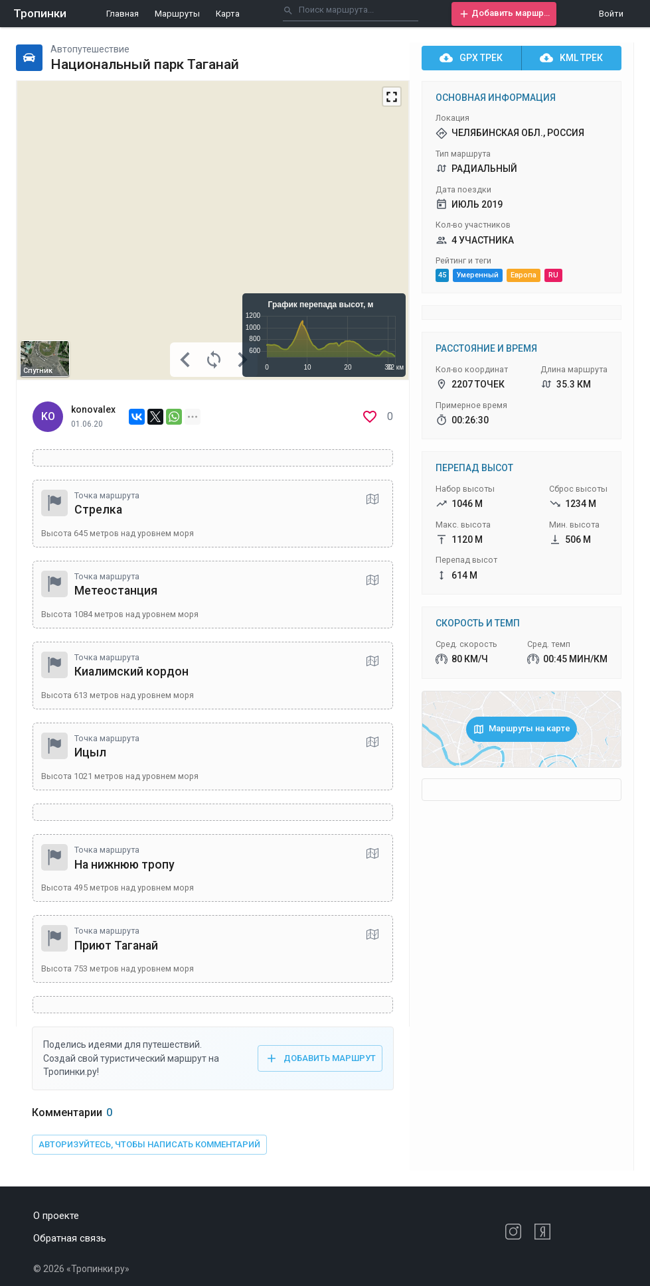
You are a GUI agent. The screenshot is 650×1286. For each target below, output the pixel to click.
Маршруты (177, 14)
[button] (503, 14)
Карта (228, 14)
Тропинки (39, 13)
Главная (122, 14)
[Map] (212, 230)
